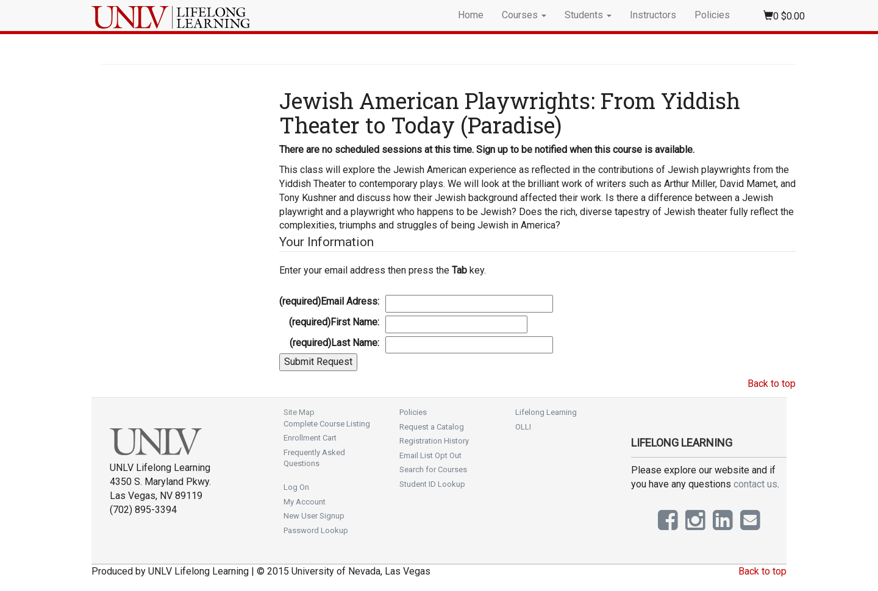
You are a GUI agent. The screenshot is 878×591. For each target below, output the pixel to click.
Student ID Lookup (432, 484)
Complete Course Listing (327, 423)
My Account (305, 501)
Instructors (653, 15)
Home (471, 15)
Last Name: (334, 343)
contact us (755, 484)
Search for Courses (433, 469)
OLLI (523, 426)
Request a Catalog (431, 426)
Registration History (434, 440)
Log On (296, 487)
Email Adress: (329, 301)
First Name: (334, 322)
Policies (712, 15)
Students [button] (588, 15)
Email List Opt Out (430, 455)
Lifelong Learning (546, 412)
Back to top (772, 383)
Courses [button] (524, 15)
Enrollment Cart (310, 437)
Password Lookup (316, 530)
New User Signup (314, 515)
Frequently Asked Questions (314, 458)
